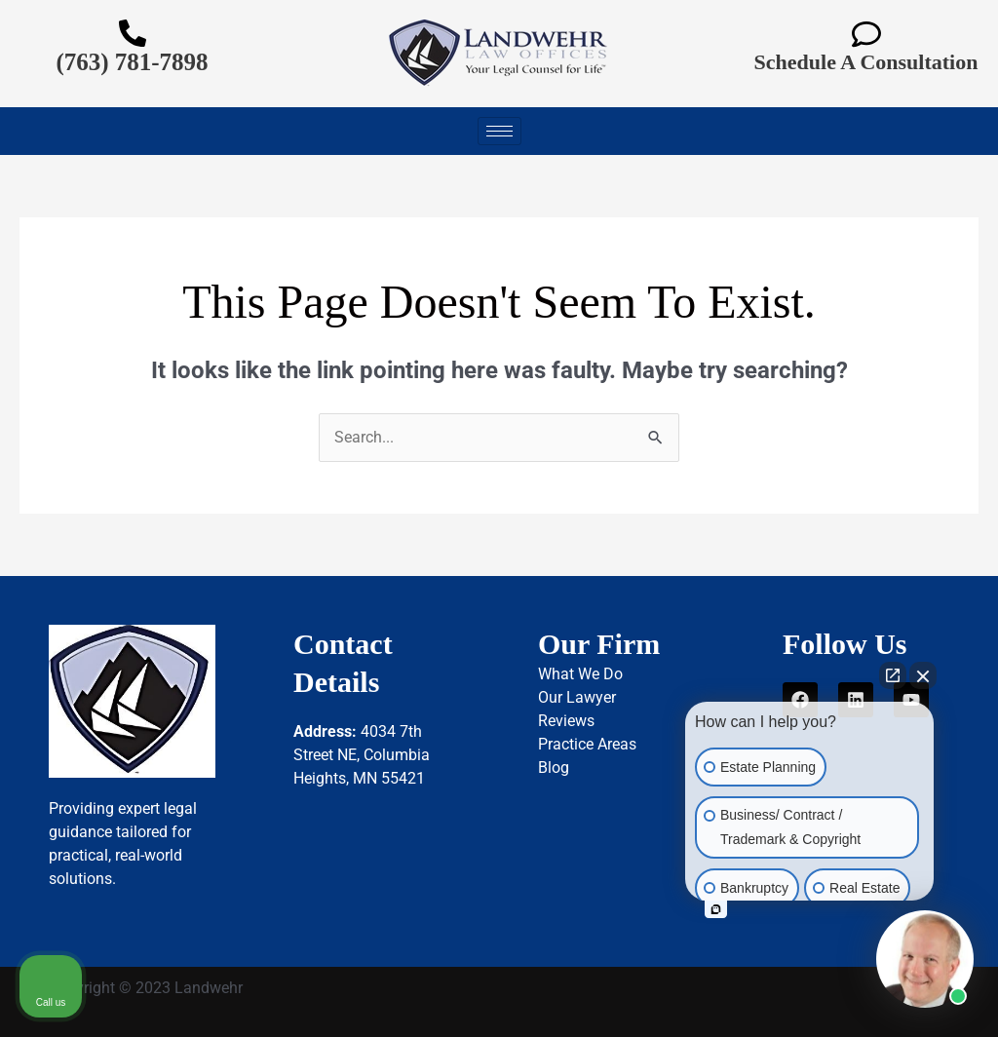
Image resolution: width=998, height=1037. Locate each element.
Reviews (566, 720)
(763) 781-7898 (132, 62)
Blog (553, 767)
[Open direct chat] (892, 675)
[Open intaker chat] (716, 909)
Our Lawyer (577, 697)
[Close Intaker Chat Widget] (923, 675)
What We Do (580, 674)
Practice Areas (587, 744)
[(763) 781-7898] (132, 33)
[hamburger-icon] (499, 131)
